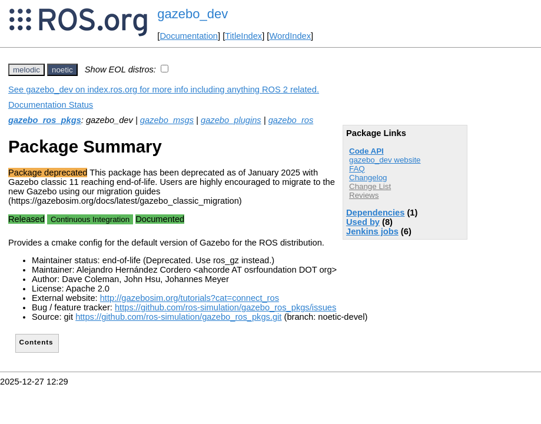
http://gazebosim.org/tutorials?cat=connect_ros (189, 298)
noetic (62, 69)
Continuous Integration (90, 219)
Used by (363, 222)
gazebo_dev (192, 13)
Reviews (364, 195)
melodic (26, 69)
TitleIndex (243, 36)
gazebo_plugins (231, 120)
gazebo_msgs (167, 120)
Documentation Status (50, 105)
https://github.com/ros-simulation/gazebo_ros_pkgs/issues (225, 307)
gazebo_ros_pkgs (44, 120)
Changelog (368, 177)
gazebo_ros (291, 120)
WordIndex (290, 36)
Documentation (189, 36)
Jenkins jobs (372, 231)
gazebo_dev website (385, 159)
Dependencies (375, 212)
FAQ (357, 168)
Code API (366, 151)
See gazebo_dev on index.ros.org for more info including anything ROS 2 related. (163, 89)
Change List (370, 186)
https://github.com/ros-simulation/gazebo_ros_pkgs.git (178, 317)
